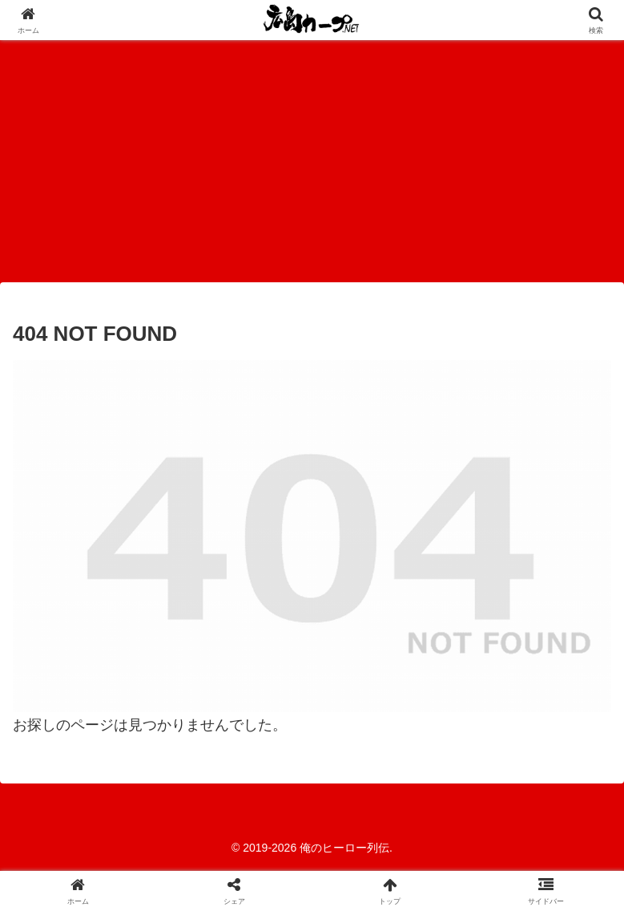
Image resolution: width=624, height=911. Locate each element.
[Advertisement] (312, 160)
